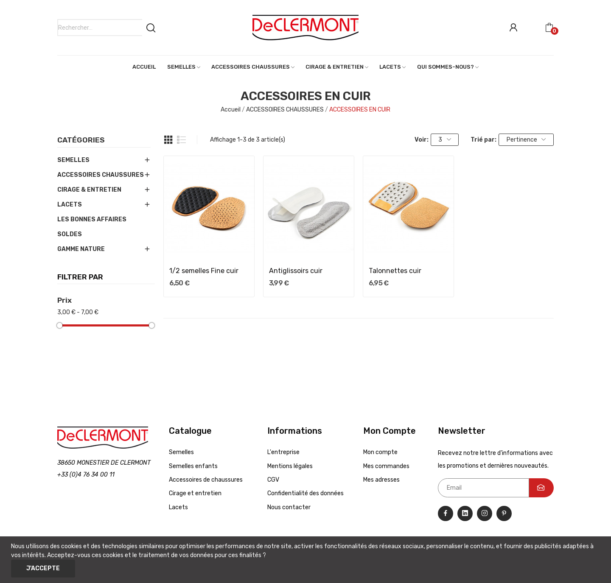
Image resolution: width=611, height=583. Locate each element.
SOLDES (69, 234)
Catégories (81, 140)
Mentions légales (290, 466)
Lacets (178, 507)
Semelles (181, 452)
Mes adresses (381, 479)
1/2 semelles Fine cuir (203, 271)
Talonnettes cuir (395, 271)
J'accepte (43, 568)
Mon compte (380, 452)
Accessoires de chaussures (206, 479)
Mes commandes (386, 466)
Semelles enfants (193, 466)
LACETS (69, 204)
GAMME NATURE (81, 249)
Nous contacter (289, 507)
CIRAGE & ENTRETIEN (89, 189)
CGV (273, 479)
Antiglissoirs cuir (295, 271)
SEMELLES (73, 160)
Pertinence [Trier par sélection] (526, 139)
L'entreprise (283, 452)
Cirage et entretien (195, 493)
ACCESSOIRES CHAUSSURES (100, 175)
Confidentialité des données (305, 493)
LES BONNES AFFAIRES (91, 219)
